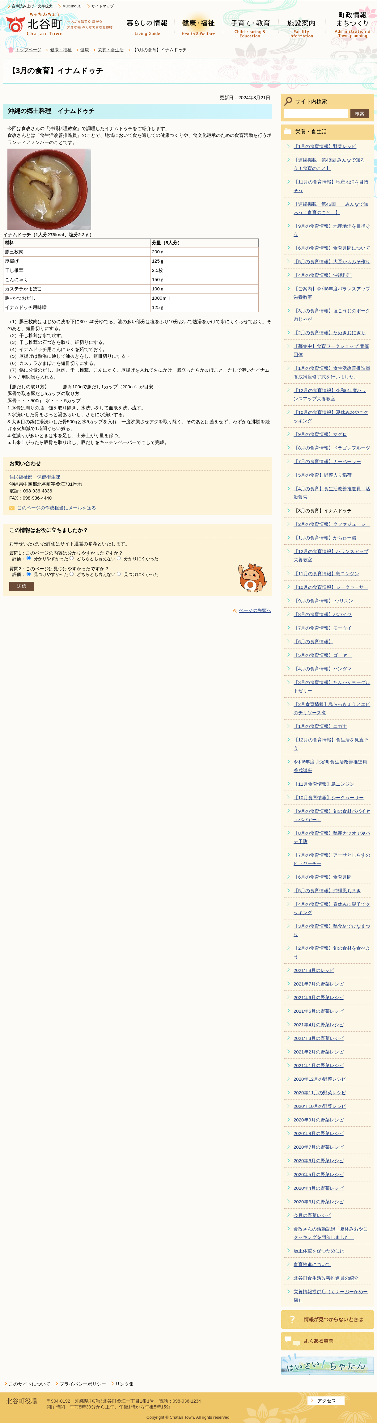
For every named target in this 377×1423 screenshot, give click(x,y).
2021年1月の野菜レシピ (319, 1065)
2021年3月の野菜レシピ (319, 1038)
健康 (84, 50)
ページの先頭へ (255, 610)
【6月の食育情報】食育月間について (332, 248)
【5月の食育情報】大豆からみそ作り (332, 261)
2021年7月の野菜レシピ (319, 983)
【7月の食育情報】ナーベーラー (327, 461)
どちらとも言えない (96, 558)
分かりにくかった (141, 558)
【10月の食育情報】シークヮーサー (331, 587)
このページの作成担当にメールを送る (56, 507)
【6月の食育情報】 (313, 641)
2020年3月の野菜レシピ (319, 1201)
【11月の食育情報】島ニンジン (326, 573)
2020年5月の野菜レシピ (319, 1174)
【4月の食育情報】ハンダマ (323, 668)
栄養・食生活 (111, 50)
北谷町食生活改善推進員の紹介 (326, 1278)
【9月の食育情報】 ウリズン (323, 600)
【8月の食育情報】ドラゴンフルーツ (332, 447)
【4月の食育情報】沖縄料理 (323, 275)
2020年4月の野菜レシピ (319, 1188)
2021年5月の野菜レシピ (319, 1011)
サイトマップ (102, 6)
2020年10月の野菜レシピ (320, 1106)
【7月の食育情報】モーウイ (323, 628)
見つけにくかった (141, 574)
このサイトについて (29, 1384)
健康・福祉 (61, 50)
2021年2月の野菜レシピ (319, 1051)
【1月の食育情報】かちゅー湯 (325, 537)
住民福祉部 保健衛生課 (34, 476)
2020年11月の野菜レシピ (320, 1092)
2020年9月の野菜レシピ (319, 1119)
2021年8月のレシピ (314, 970)
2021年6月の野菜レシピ (319, 997)
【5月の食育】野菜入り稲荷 (323, 475)
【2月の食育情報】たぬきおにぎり (330, 332)
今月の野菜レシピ (312, 1215)
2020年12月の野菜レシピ (320, 1079)
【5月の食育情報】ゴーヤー (323, 655)
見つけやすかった (51, 574)
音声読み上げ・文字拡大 (32, 6)
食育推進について (312, 1264)
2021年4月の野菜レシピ (319, 1024)
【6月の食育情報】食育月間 (323, 877)
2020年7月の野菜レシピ (319, 1147)
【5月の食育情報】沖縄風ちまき (327, 890)
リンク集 (124, 1384)
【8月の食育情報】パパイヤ (323, 614)
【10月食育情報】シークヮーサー (329, 797)
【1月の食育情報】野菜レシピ (325, 146)
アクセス (326, 1400)
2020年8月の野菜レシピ (319, 1133)
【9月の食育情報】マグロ (320, 434)
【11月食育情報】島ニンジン (324, 784)
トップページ (28, 50)
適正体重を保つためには (319, 1250)
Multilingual (72, 6)
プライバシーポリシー (83, 1384)
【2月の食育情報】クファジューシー (332, 524)
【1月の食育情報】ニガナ (320, 726)
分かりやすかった (51, 558)
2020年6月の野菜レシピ (319, 1160)
